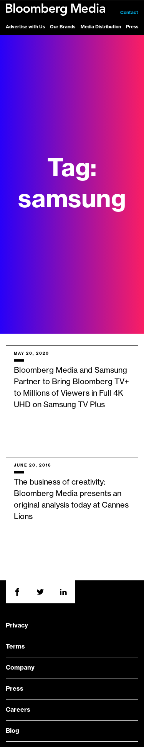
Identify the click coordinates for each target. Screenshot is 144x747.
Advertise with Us (25, 27)
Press (132, 27)
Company (20, 668)
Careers (18, 710)
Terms (15, 647)
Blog (12, 731)
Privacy (17, 625)
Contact (129, 12)
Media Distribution (101, 27)
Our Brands (62, 27)
